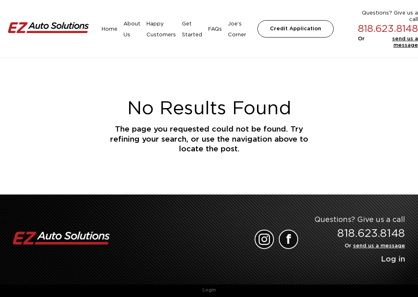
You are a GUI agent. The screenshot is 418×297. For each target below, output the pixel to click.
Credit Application (295, 28)
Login (209, 290)
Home (109, 29)
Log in (393, 259)
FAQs (215, 29)
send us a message (405, 42)
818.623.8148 (388, 28)
